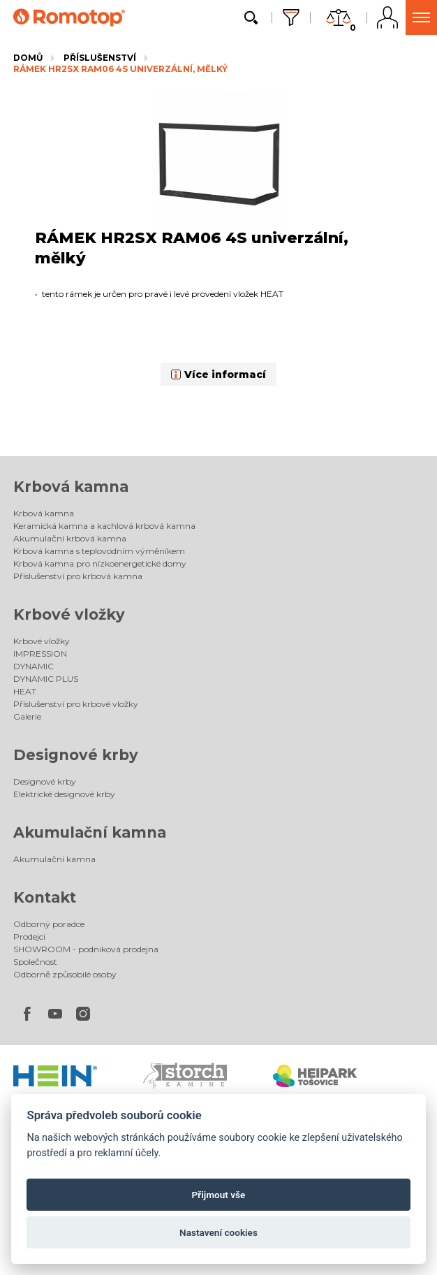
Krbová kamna (70, 486)
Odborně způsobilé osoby (65, 974)
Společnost (35, 961)
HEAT (24, 691)
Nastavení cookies (218, 1232)
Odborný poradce (48, 924)
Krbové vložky (69, 614)
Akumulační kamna (89, 832)
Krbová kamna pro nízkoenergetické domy (99, 563)
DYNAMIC (33, 666)
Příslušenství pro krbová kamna (77, 576)
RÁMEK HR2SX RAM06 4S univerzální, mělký (120, 69)
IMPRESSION (40, 653)
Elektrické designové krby (64, 794)
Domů (28, 57)
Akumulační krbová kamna (69, 538)
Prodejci (29, 936)
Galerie (27, 716)
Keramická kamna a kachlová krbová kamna (104, 525)
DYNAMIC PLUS (45, 678)
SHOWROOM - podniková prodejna (85, 949)
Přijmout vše (219, 1194)
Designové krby (75, 755)
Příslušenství (100, 57)
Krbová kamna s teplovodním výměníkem (99, 551)
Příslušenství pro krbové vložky (75, 704)
